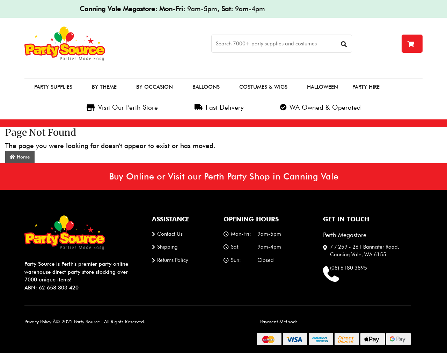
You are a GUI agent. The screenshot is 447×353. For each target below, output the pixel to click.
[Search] (281, 44)
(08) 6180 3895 (348, 268)
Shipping (167, 247)
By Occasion (154, 87)
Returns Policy (172, 260)
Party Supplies (53, 87)
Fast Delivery (219, 107)
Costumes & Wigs (263, 87)
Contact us (170, 234)
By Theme (104, 87)
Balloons (206, 87)
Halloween (322, 87)
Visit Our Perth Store (122, 107)
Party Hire (366, 87)
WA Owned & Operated (320, 107)
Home (20, 157)
